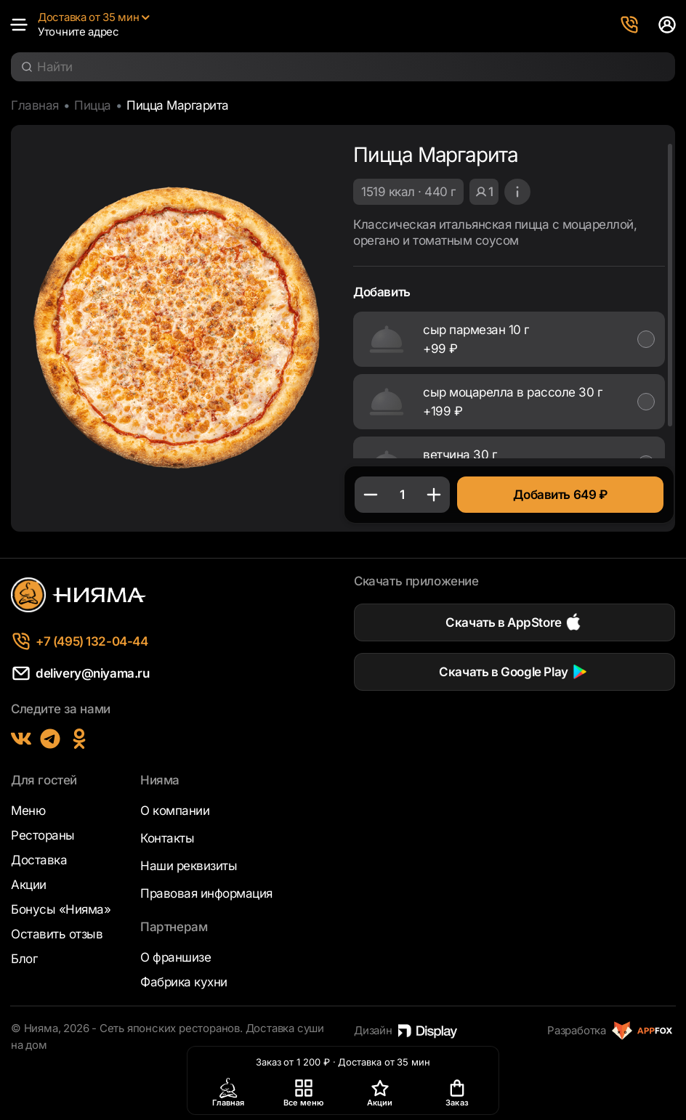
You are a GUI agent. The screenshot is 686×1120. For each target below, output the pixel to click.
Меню (28, 810)
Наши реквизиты (188, 866)
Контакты (167, 838)
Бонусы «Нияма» (60, 909)
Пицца (92, 105)
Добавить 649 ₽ (560, 494)
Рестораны (43, 835)
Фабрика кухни (183, 982)
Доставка (39, 860)
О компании (174, 810)
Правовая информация (206, 893)
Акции (29, 884)
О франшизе (175, 957)
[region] (509, 300)
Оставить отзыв (56, 934)
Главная (35, 105)
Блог (24, 958)
